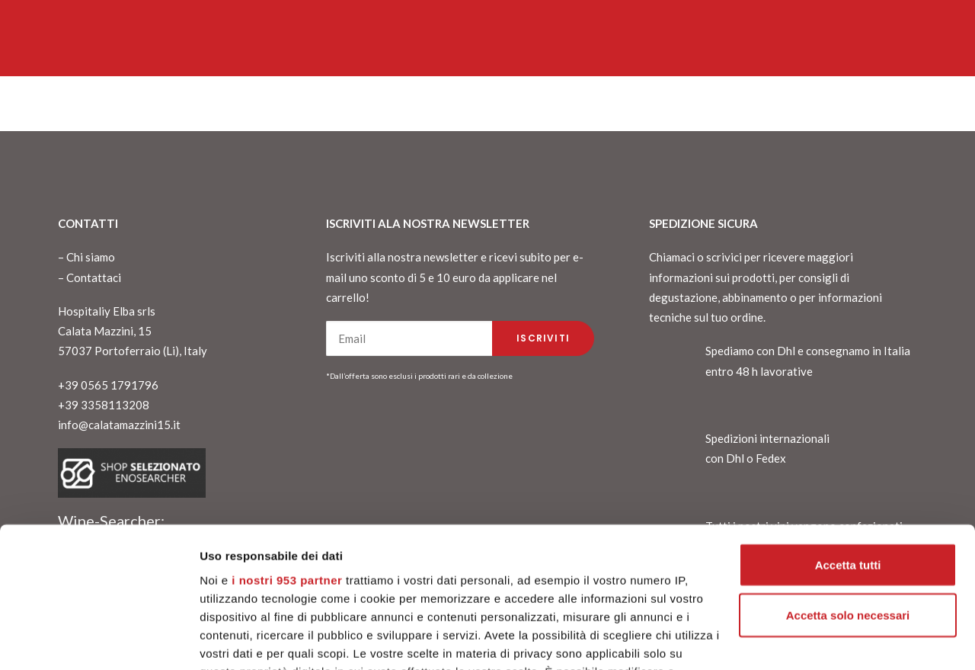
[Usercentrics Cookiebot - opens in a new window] (98, 640)
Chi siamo (90, 257)
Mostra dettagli (241, 639)
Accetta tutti (848, 456)
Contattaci (93, 277)
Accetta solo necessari (848, 506)
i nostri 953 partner (287, 471)
